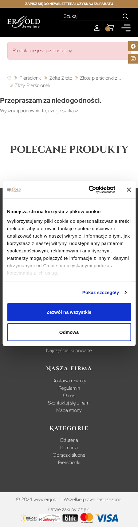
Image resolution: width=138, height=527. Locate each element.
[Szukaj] (90, 16)
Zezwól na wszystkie (69, 311)
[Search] (125, 16)
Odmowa (69, 332)
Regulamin (69, 388)
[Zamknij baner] (129, 189)
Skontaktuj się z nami (69, 403)
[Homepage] (23, 22)
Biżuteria (69, 440)
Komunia (69, 447)
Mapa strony (69, 410)
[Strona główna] (9, 78)
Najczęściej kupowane (69, 350)
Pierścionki (69, 462)
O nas (69, 395)
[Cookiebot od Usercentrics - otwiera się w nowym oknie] (88, 190)
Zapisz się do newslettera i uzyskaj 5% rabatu (69, 4)
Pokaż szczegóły (100, 292)
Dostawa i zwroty (69, 380)
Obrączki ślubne (69, 455)
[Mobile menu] (126, 28)
